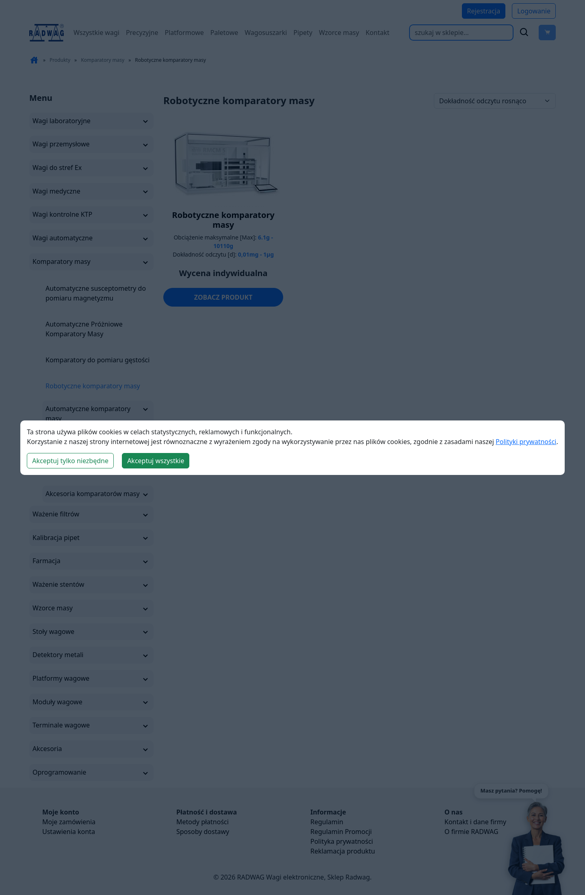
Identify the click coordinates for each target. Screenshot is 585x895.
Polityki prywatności (526, 441)
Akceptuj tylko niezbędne (70, 460)
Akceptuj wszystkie (155, 460)
